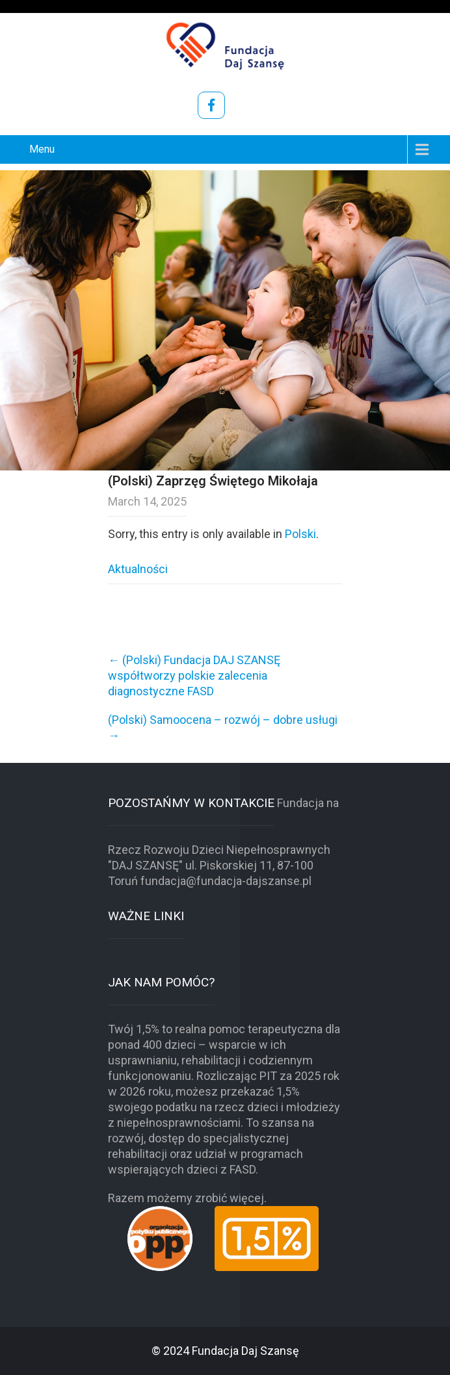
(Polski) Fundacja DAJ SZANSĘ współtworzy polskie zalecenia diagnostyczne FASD (194, 675)
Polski (300, 534)
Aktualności (138, 569)
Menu (42, 149)
